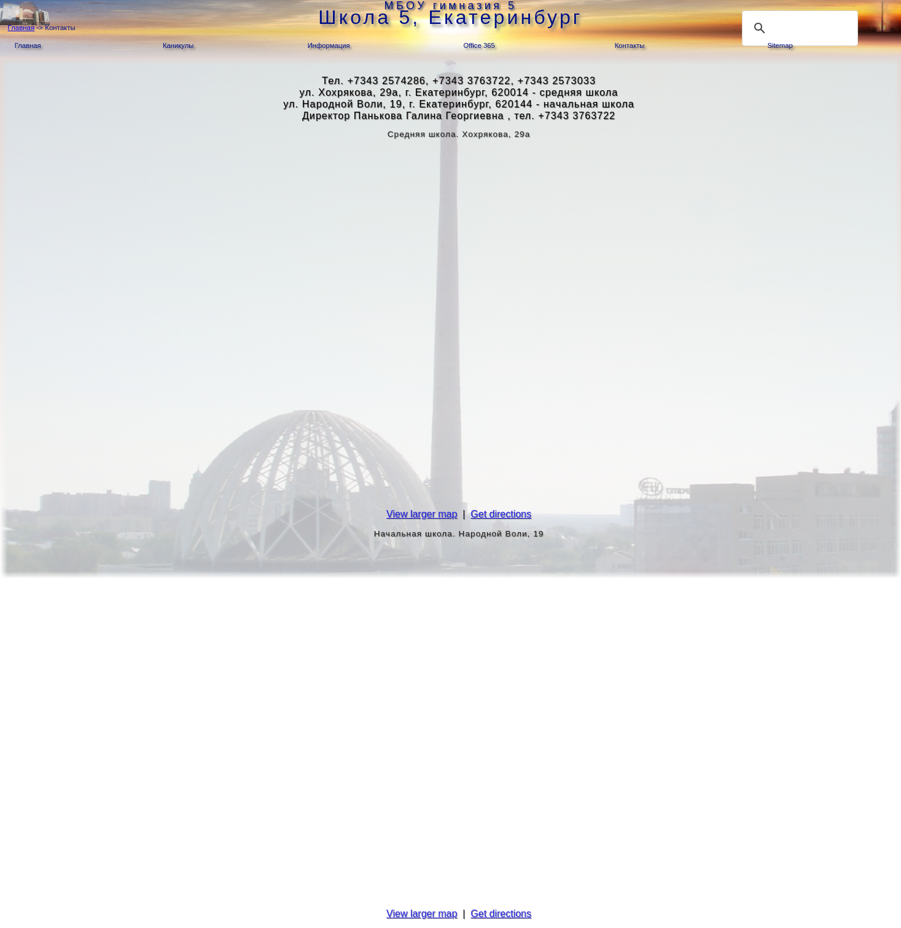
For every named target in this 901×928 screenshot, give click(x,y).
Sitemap (779, 45)
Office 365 (479, 45)
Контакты (630, 45)
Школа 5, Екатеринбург (450, 17)
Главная (21, 27)
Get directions (500, 514)
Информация (329, 45)
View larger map (421, 514)
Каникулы (178, 45)
